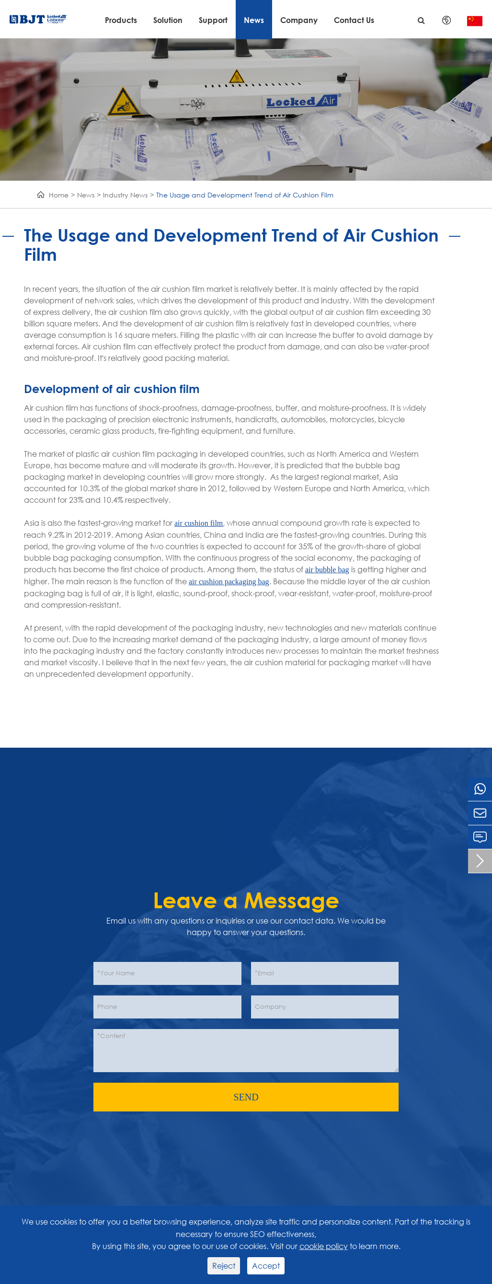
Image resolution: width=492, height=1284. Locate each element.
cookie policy (323, 1246)
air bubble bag (327, 570)
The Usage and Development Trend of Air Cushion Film (244, 194)
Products (121, 19)
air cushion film (198, 523)
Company (299, 19)
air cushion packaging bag (229, 582)
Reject (223, 1266)
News (254, 19)
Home (59, 194)
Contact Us (354, 19)
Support (213, 19)
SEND (245, 1097)
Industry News (125, 194)
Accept (266, 1266)
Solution (168, 19)
